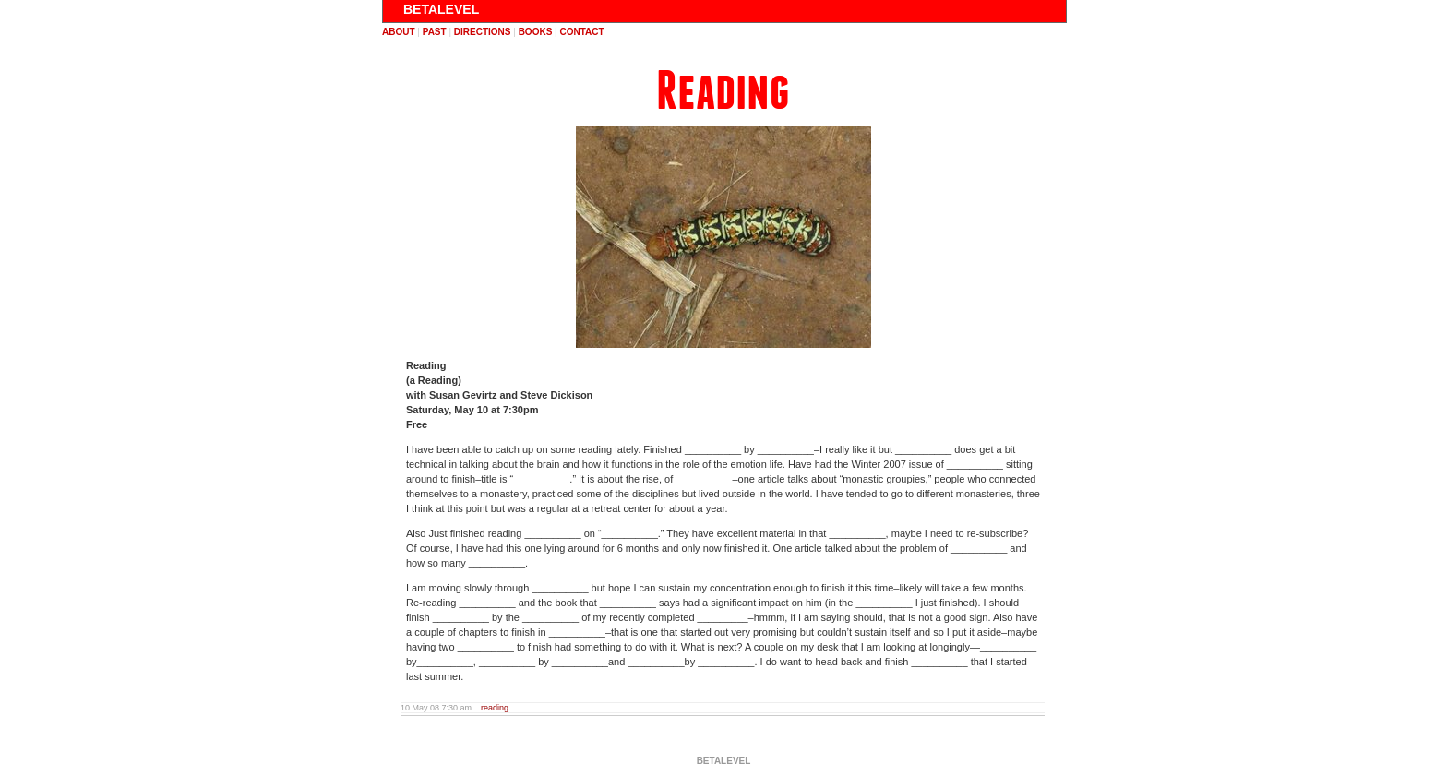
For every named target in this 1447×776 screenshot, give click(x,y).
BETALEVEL (441, 9)
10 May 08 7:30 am (436, 707)
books (536, 32)
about (398, 32)
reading (494, 707)
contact (581, 32)
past (435, 32)
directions (482, 32)
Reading (723, 90)
